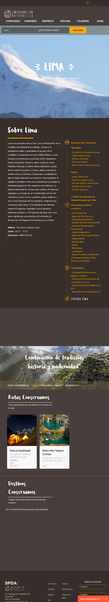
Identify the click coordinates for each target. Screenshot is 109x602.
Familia (58, 385)
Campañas (30, 21)
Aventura (46, 385)
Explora (65, 21)
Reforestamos (67, 589)
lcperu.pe (84, 189)
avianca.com (85, 186)
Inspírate (48, 21)
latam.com (83, 177)
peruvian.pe (93, 183)
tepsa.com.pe (84, 155)
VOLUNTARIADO (93, 599)
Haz (49, 600)
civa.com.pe (82, 162)
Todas (34, 385)
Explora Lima (79, 299)
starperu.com (87, 180)
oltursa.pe (83, 159)
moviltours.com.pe (91, 165)
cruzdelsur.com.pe (92, 152)
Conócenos (13, 21)
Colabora (83, 21)
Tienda (64, 584)
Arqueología (71, 385)
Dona (100, 21)
